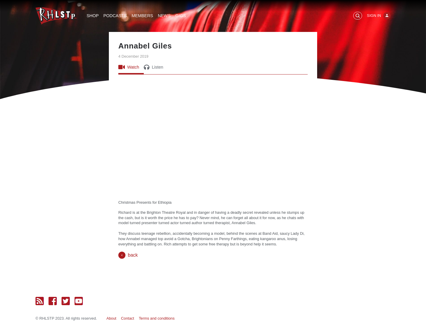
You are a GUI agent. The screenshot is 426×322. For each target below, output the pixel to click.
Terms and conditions (157, 318)
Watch (128, 67)
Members (142, 15)
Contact (127, 318)
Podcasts (115, 15)
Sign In (374, 15)
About (111, 318)
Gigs (180, 15)
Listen (153, 67)
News (164, 15)
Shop (93, 15)
